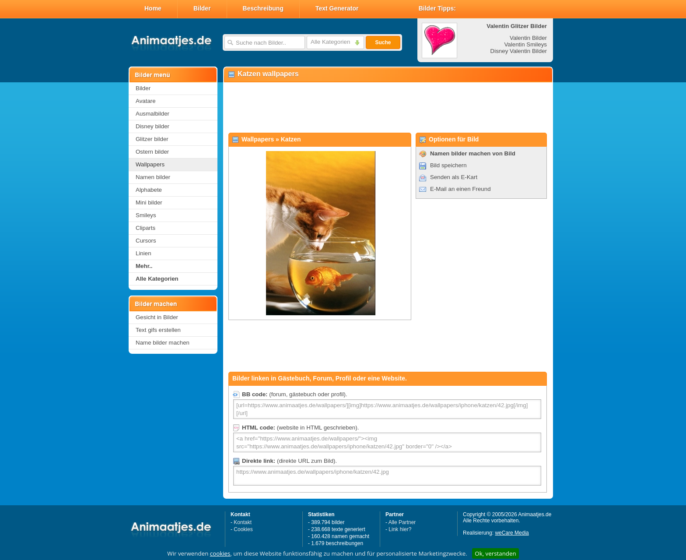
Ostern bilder (152, 151)
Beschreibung (263, 8)
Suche (383, 42)
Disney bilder (152, 126)
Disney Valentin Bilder (518, 51)
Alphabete (149, 190)
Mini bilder (149, 202)
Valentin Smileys (525, 44)
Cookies (243, 529)
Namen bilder (153, 177)
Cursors (146, 240)
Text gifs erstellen (158, 330)
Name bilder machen (162, 342)
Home (152, 8)
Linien (143, 253)
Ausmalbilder (152, 113)
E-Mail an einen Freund (460, 189)
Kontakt (243, 522)
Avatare (146, 101)
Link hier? (399, 529)
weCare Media (511, 533)
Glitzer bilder (152, 139)
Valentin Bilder (528, 38)
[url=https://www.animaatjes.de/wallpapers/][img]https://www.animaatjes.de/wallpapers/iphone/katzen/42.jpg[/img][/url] (387, 409)
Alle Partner (402, 522)
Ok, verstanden (495, 553)
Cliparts (145, 228)
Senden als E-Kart (453, 177)
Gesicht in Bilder (157, 317)
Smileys (146, 215)
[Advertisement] (387, 107)
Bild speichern (448, 165)
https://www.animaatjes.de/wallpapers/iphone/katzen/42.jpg (387, 476)
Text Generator (337, 8)
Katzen (291, 139)
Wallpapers (150, 164)
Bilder (202, 8)
